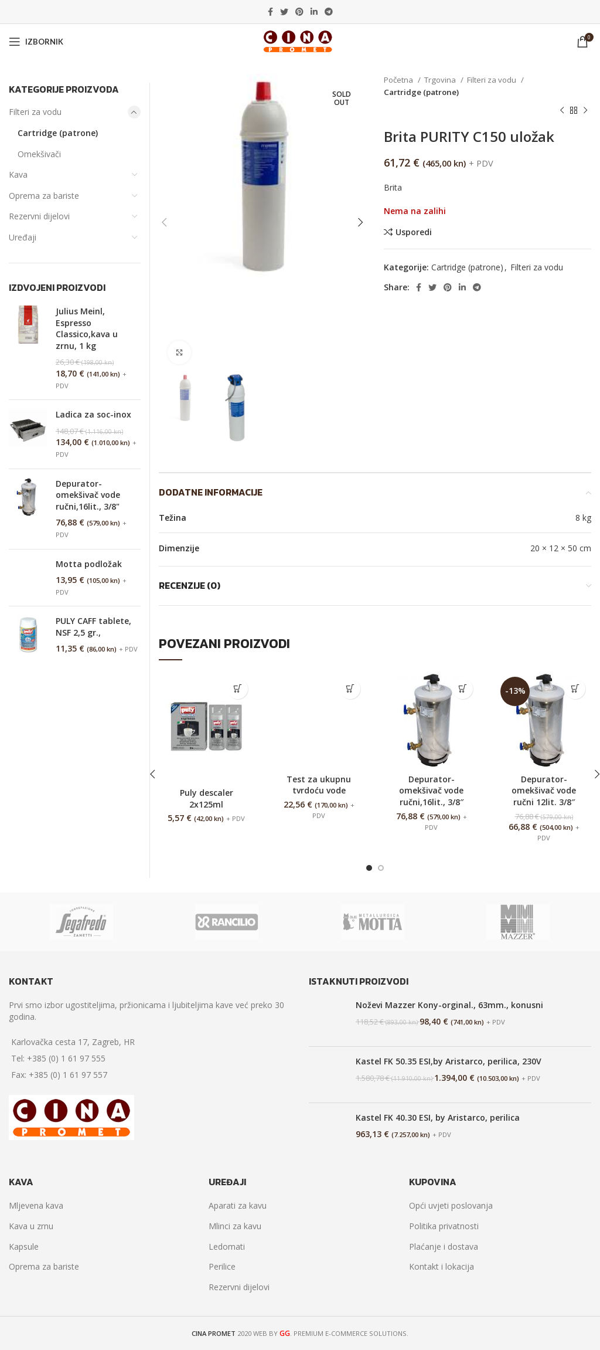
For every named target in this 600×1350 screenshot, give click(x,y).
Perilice (222, 1266)
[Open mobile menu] (36, 41)
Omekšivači (39, 154)
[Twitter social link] (284, 11)
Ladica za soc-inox (93, 414)
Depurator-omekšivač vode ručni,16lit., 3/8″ (431, 791)
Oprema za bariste (44, 195)
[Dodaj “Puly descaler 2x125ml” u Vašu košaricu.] (237, 689)
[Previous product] (562, 111)
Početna (399, 79)
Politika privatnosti (444, 1226)
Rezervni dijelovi (39, 216)
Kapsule (24, 1246)
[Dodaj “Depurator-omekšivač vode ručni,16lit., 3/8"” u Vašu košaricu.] (462, 689)
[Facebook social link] (270, 11)
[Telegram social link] (328, 11)
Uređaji (22, 237)
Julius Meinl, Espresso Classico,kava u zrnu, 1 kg (87, 328)
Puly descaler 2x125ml (206, 798)
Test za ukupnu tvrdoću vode (319, 785)
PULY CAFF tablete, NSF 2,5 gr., (93, 626)
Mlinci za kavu (235, 1226)
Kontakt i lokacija (441, 1266)
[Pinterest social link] (299, 11)
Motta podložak (89, 563)
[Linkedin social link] (314, 11)
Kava (18, 174)
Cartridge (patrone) (421, 92)
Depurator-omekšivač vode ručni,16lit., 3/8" (88, 495)
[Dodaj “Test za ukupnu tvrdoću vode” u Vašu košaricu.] (350, 689)
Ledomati (227, 1246)
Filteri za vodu (492, 79)
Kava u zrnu (31, 1226)
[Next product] (585, 111)
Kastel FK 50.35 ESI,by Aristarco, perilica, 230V (448, 1061)
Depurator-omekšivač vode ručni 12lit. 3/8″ (544, 791)
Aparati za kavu (238, 1205)
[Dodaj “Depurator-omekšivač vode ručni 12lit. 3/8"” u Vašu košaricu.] (575, 689)
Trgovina (441, 79)
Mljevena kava (36, 1205)
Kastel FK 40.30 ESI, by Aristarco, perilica (438, 1117)
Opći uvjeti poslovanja (451, 1205)
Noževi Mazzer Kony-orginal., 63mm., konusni (449, 1004)
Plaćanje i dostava (443, 1246)
